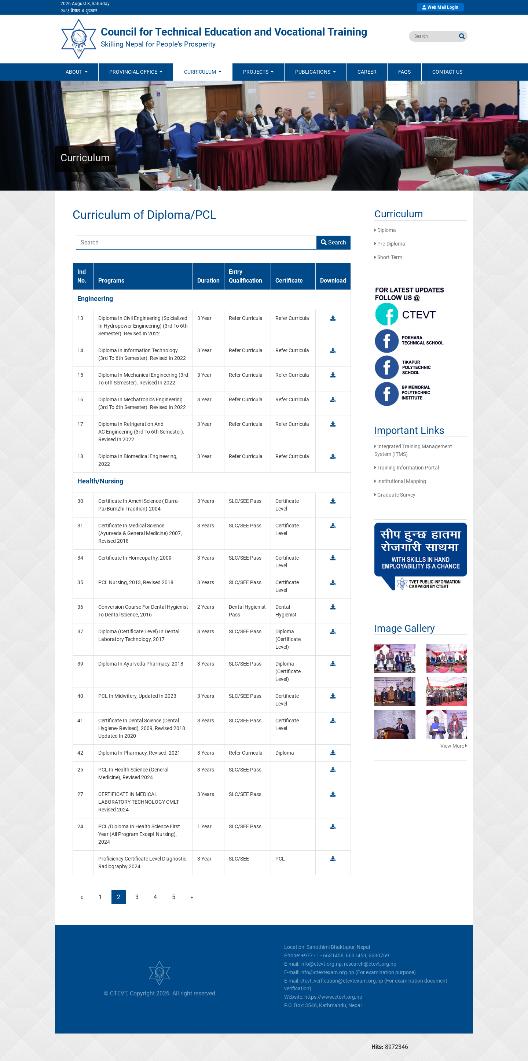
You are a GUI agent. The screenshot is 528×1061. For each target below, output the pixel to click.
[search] (433, 36)
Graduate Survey (394, 495)
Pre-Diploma (389, 244)
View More (453, 746)
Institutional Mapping (400, 481)
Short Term (388, 257)
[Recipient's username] (196, 243)
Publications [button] (313, 72)
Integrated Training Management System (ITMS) (413, 450)
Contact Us (447, 72)
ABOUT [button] (74, 72)
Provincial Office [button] (133, 72)
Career (367, 72)
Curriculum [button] (200, 72)
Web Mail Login (440, 7)
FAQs (404, 72)
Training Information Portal (406, 468)
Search (333, 242)
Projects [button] (256, 72)
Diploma (385, 230)
